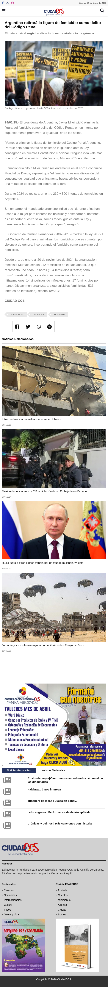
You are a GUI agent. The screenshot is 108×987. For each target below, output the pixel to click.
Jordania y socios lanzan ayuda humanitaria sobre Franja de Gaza (43, 645)
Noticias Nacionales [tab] (53, 770)
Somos (62, 914)
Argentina (38, 314)
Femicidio (59, 314)
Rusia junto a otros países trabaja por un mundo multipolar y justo (42, 562)
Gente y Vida (11, 914)
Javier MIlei (17, 314)
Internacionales (13, 899)
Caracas (9, 890)
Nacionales (10, 895)
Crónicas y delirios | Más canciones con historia (60, 823)
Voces (7, 909)
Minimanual (64, 899)
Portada (62, 890)
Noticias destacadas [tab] (19, 770)
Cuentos (63, 895)
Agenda (62, 904)
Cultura (8, 904)
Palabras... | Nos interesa (44, 789)
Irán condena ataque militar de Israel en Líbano (31, 419)
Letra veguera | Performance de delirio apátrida (59, 812)
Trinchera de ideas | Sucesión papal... (53, 800)
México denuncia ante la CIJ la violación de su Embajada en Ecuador (45, 491)
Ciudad (62, 909)
